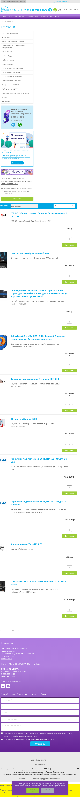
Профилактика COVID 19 (10, 85)
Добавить (69, 245)
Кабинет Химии (7, 64)
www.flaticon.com (71, 774)
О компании (30, 16)
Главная (3, 21)
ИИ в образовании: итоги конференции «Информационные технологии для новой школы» (16, 191)
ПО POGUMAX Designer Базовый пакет (31, 253)
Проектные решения (19, 16)
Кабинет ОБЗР (7, 52)
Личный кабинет (71, 9)
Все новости (17, 199)
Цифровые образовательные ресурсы (15, 93)
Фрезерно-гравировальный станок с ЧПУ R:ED (35, 379)
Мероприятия (44, 16)
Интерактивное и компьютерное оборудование (13, 47)
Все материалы (17, 163)
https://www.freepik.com (53, 774)
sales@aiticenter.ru (8, 676)
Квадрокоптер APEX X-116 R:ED (26, 544)
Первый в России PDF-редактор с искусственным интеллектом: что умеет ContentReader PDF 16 (17, 181)
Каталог (4, 16)
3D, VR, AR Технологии (10, 33)
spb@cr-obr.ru (39, 9)
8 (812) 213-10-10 (19, 9)
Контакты (57, 16)
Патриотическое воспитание (12, 77)
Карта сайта (40, 764)
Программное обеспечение (11, 81)
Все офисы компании (40, 760)
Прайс (37, 16)
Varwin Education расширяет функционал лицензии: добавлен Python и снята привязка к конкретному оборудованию (16, 156)
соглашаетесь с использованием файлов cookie (48, 786)
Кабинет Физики (8, 60)
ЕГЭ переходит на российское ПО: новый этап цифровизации (15, 151)
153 (18, 630)
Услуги (10, 16)
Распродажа (6, 101)
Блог (51, 16)
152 (13, 630)
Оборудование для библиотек (12, 68)
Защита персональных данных (13, 41)
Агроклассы (6, 37)
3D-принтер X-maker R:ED (24, 419)
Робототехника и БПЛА (10, 89)
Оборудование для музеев (11, 72)
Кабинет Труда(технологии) (11, 56)
